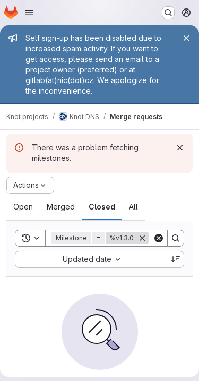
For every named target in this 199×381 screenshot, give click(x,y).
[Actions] (30, 185)
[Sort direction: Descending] (175, 259)
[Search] (175, 238)
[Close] (186, 38)
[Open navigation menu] (29, 12)
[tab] (23, 207)
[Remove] (142, 238)
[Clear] (158, 238)
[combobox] (91, 259)
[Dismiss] (180, 147)
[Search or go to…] (168, 12)
